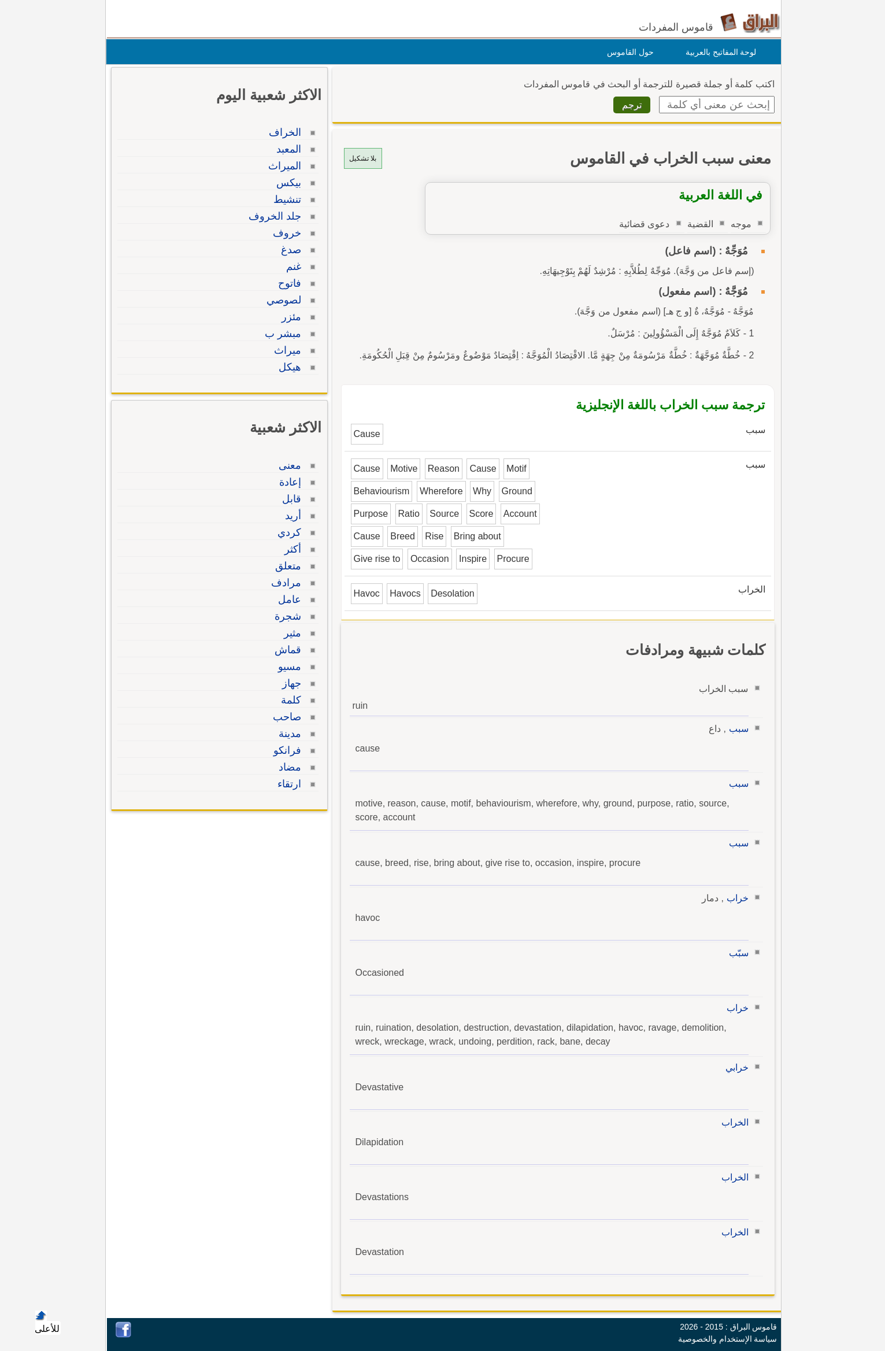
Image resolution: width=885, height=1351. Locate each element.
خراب (735, 898)
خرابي (734, 1067)
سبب (736, 729)
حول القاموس (627, 52)
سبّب (736, 953)
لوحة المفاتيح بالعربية (718, 52)
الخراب (732, 1122)
